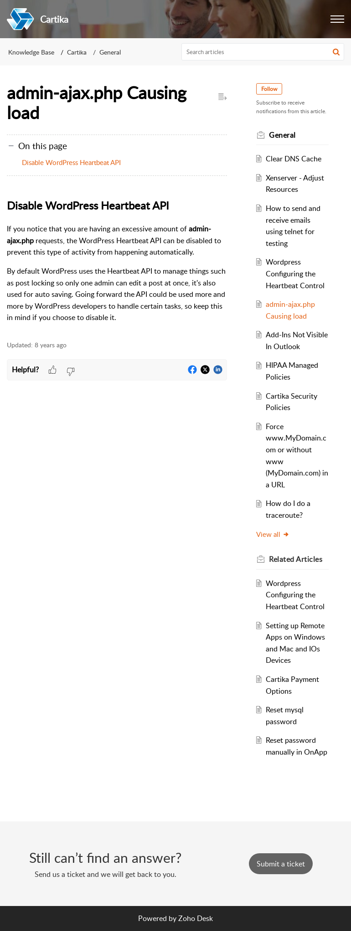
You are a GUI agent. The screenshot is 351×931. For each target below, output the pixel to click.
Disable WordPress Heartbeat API (71, 162)
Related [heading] (295, 559)
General (110, 52)
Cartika (77, 52)
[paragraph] (117, 260)
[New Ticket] (281, 864)
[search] (263, 51)
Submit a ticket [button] (281, 864)
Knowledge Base (31, 52)
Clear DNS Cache (293, 159)
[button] (337, 19)
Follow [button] (269, 89)
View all (272, 534)
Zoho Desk (195, 918)
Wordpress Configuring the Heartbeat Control (295, 273)
